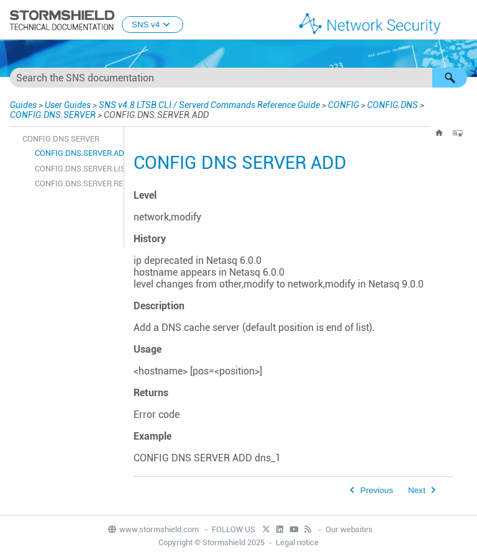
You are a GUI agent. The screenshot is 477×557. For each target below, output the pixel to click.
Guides (23, 105)
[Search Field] (238, 78)
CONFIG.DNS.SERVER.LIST (76, 168)
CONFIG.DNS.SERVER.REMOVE (76, 183)
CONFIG (343, 105)
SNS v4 (152, 24)
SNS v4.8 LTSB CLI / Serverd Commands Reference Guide (209, 105)
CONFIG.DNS (392, 105)
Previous (376, 490)
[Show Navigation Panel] (462, 20)
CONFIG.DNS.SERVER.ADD (76, 153)
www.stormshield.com (153, 529)
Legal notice (297, 542)
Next (416, 490)
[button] (449, 78)
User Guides (68, 105)
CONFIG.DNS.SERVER (53, 115)
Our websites (349, 529)
